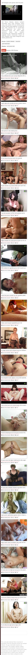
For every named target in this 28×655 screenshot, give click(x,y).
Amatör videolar (10, 41)
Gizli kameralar (6, 43)
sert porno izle (10, 46)
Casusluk (18, 41)
